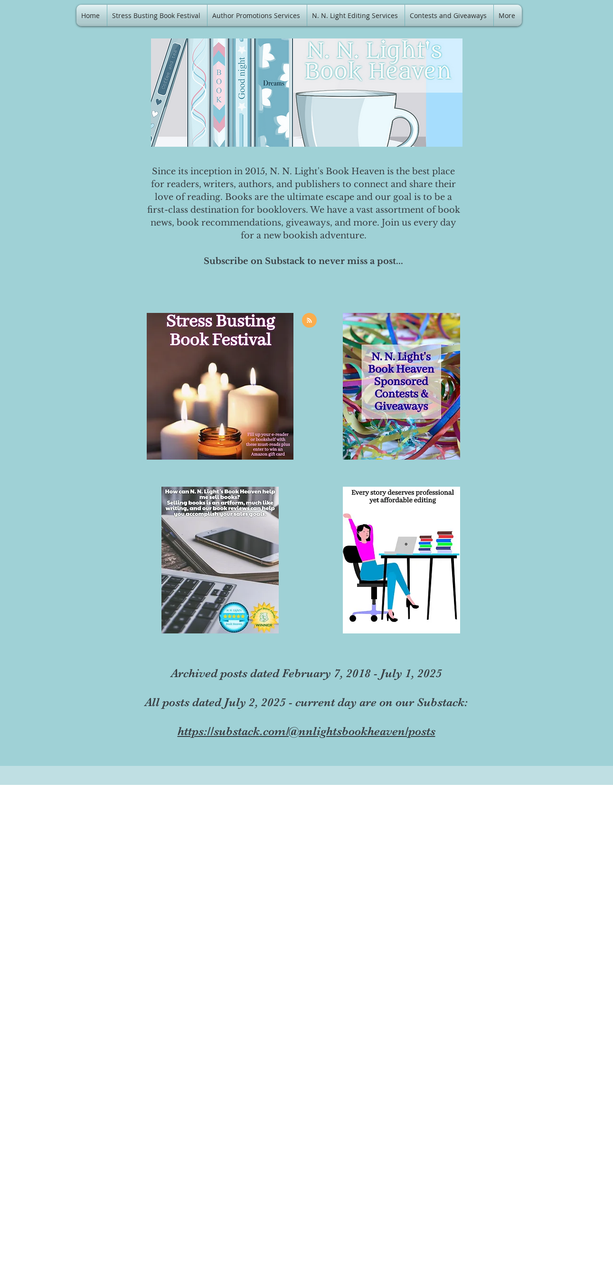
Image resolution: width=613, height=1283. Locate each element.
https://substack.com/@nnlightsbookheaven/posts (306, 731)
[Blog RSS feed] (309, 321)
